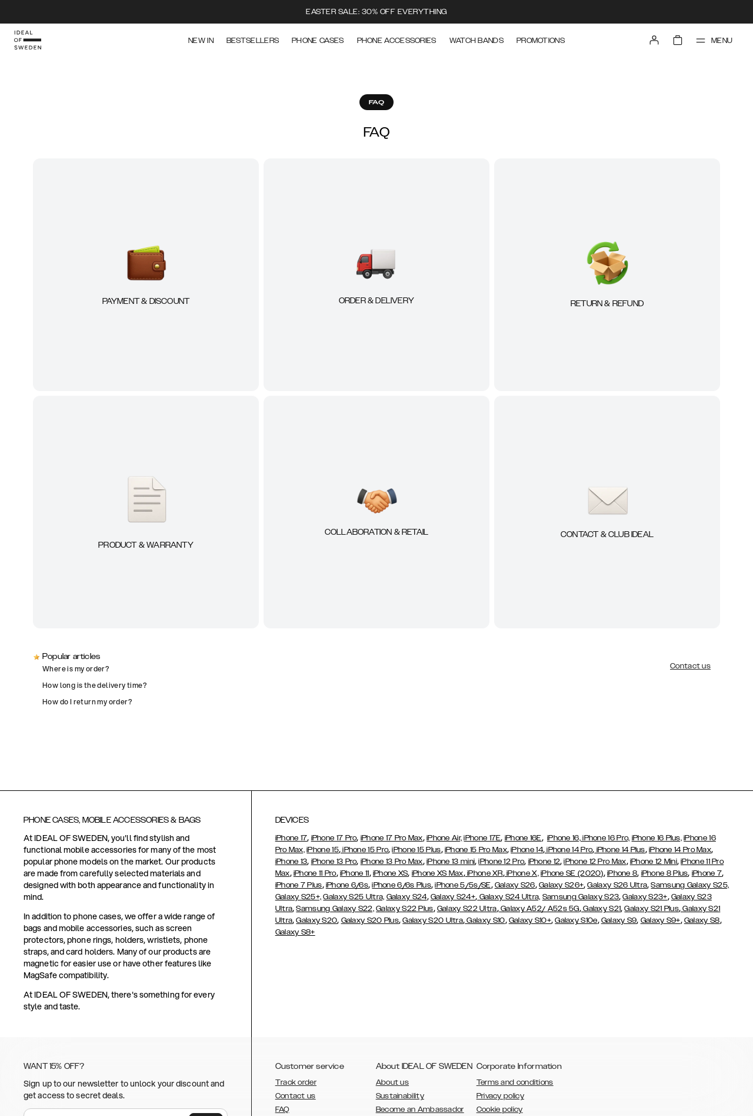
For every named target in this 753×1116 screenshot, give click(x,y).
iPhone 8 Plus (664, 873)
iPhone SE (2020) (572, 873)
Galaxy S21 (601, 909)
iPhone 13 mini (451, 861)
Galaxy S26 (515, 885)
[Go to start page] (27, 40)
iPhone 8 (622, 873)
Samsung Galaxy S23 (580, 897)
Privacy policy (500, 1096)
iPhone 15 (322, 850)
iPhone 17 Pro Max (392, 838)
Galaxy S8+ (295, 932)
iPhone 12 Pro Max (595, 861)
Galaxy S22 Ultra (467, 909)
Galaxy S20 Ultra (432, 920)
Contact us (295, 1096)
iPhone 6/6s (347, 885)
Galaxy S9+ (661, 920)
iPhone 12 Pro (501, 861)
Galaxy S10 (485, 920)
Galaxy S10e (576, 920)
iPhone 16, (564, 838)
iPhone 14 (527, 850)
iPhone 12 (544, 861)
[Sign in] (654, 40)
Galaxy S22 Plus (405, 909)
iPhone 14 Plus (619, 850)
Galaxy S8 (702, 920)
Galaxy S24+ (453, 897)
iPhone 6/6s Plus (401, 885)
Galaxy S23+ (644, 897)
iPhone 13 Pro (334, 861)
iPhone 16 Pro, (605, 838)
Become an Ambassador (420, 1109)
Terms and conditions (515, 1082)
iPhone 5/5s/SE (463, 885)
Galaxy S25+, (298, 897)
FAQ (282, 1109)
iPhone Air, (444, 838)
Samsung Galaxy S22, (335, 909)
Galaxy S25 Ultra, (353, 897)
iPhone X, (522, 873)
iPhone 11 (354, 873)
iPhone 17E (482, 838)
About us (392, 1082)
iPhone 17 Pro (334, 838)
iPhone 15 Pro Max (476, 850)
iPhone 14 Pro (568, 850)
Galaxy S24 (407, 897)
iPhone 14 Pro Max (680, 850)
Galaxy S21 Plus (651, 909)
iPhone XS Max (438, 873)
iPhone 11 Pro (315, 873)
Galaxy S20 (316, 920)
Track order (295, 1082)
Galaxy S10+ (530, 920)
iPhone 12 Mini (653, 861)
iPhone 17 (291, 838)
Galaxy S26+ (561, 885)
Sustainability (400, 1096)
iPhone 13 (291, 861)
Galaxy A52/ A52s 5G (539, 909)
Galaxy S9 (619, 920)
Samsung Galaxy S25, (690, 885)
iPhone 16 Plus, (657, 838)
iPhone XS (390, 873)
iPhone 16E (523, 838)
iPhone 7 (707, 873)
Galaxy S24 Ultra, (508, 897)
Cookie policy (500, 1109)
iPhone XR (484, 873)
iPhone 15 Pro (364, 850)
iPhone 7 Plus (298, 885)
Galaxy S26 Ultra (617, 885)
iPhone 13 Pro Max (392, 861)
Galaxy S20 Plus (370, 920)
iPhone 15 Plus (416, 850)
